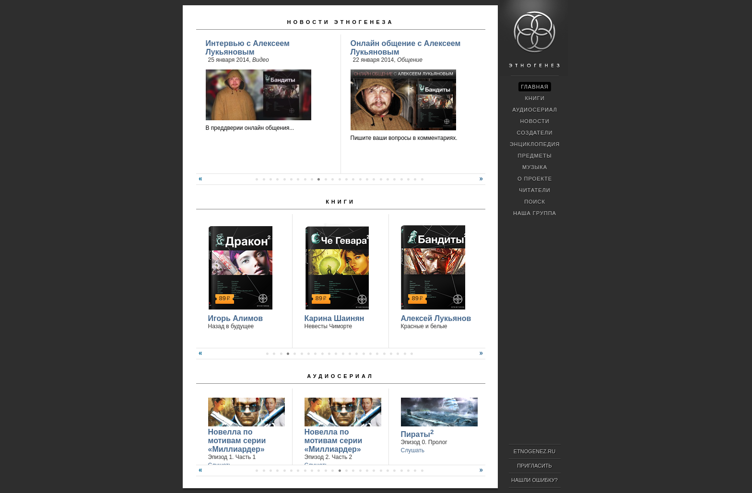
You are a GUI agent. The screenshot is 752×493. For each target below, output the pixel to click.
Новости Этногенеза (340, 22)
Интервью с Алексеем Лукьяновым (248, 47)
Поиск (534, 202)
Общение (410, 60)
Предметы (535, 156)
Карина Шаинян (334, 318)
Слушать (412, 450)
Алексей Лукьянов (436, 318)
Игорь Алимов (235, 318)
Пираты (417, 433)
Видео (260, 60)
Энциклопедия (535, 144)
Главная (534, 87)
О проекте (534, 179)
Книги (340, 202)
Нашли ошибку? (534, 480)
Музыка (534, 167)
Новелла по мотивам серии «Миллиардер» (237, 440)
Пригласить (534, 466)
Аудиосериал (340, 376)
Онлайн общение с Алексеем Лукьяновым (406, 47)
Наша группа (534, 213)
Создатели (534, 133)
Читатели (534, 190)
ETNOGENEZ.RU (534, 451)
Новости (534, 121)
